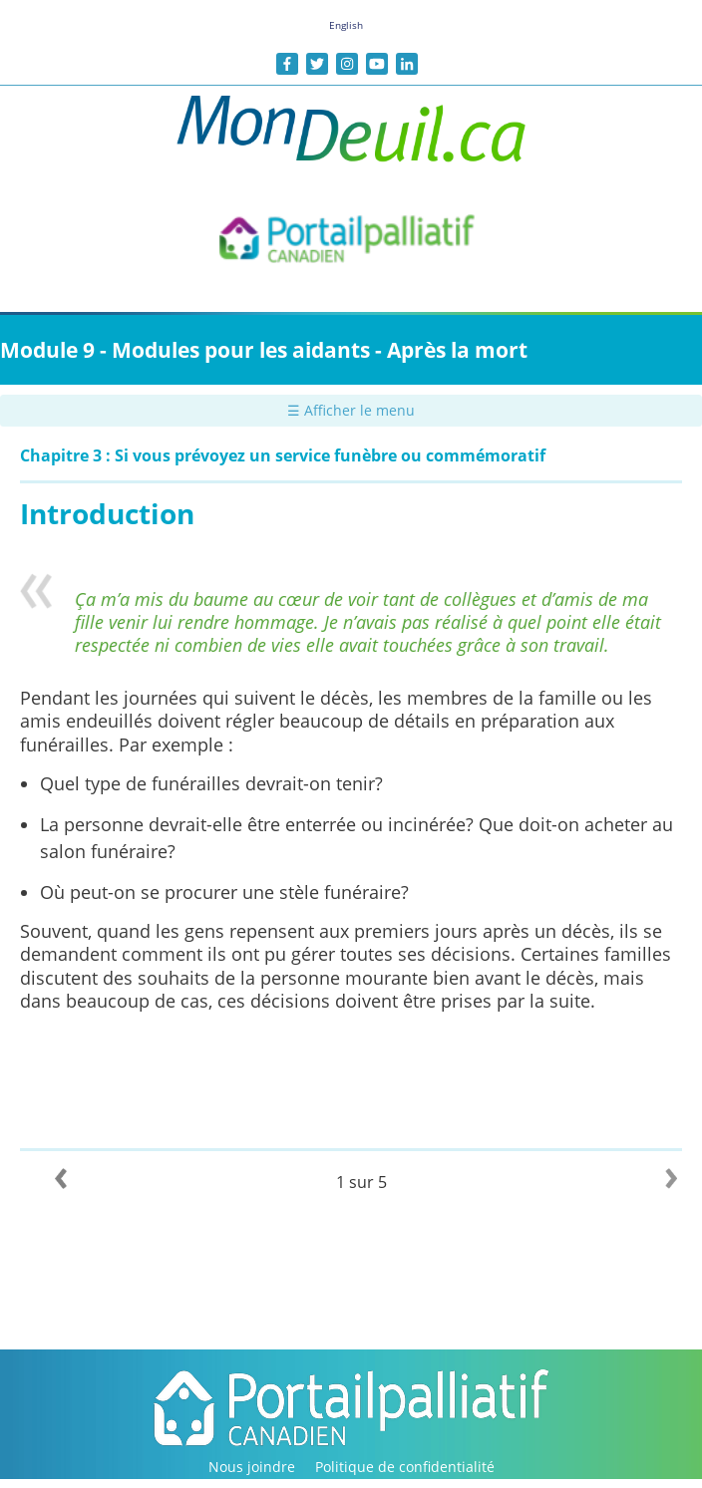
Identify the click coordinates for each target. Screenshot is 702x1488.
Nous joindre (251, 1466)
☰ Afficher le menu (351, 410)
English (346, 25)
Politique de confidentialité (405, 1466)
